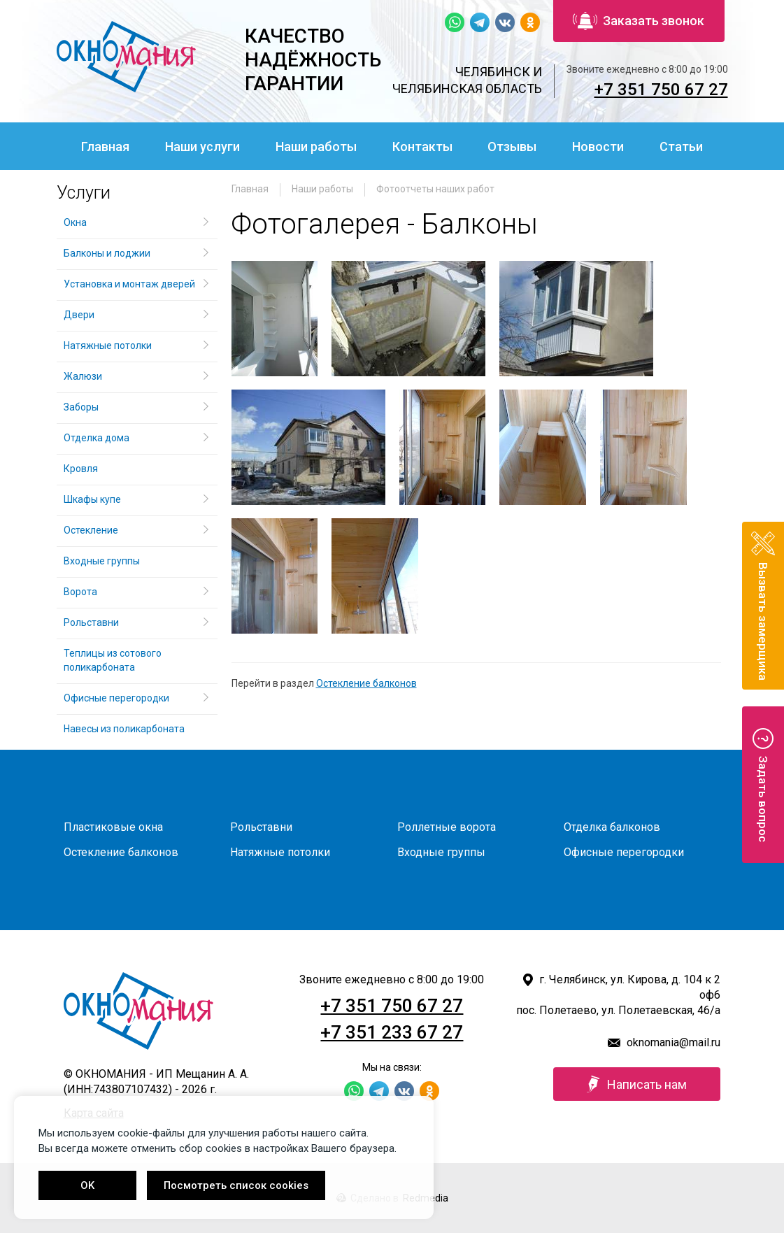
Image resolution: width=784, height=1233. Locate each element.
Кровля (81, 468)
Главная (105, 146)
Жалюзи (83, 376)
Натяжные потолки (108, 345)
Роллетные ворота (446, 827)
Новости (598, 146)
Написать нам (637, 1084)
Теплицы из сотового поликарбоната (113, 660)
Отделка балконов (612, 827)
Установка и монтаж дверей (130, 284)
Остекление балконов (366, 683)
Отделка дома (96, 437)
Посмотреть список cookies (236, 1185)
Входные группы (102, 560)
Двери (79, 314)
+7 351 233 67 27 (391, 1032)
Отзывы (511, 146)
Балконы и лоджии (107, 253)
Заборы (81, 407)
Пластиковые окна (113, 827)
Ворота (80, 591)
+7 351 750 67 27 (661, 89)
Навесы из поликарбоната (124, 728)
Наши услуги (202, 146)
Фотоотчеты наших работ (435, 188)
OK (87, 1185)
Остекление (91, 530)
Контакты (422, 146)
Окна (75, 222)
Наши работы (316, 146)
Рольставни (91, 622)
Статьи (681, 146)
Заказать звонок (638, 21)
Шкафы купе (92, 499)
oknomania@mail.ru (673, 1042)
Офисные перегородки (116, 698)
